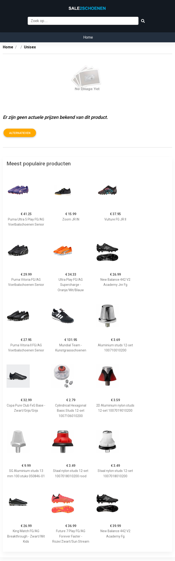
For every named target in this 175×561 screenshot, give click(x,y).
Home (88, 37)
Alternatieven (19, 133)
